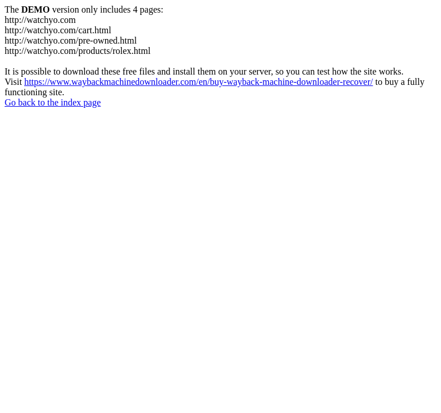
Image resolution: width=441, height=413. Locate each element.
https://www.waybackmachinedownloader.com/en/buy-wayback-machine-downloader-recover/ (198, 82)
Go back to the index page (53, 102)
